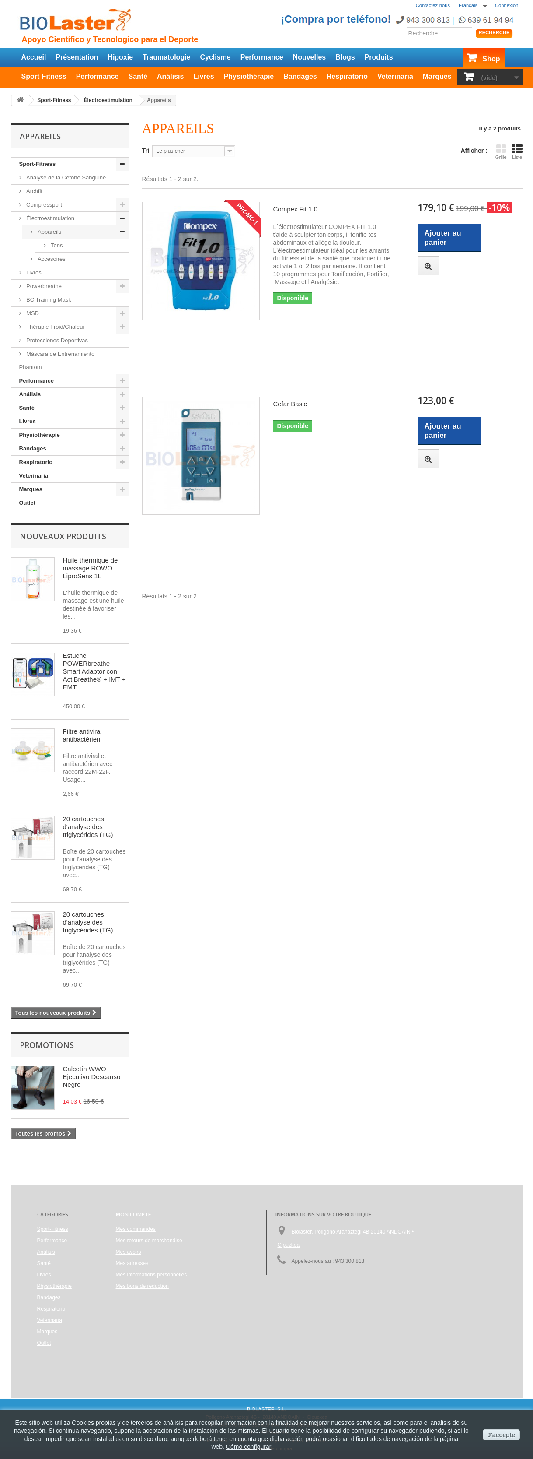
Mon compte (133, 1214)
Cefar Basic (290, 404)
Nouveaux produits (63, 536)
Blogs (345, 57)
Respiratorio (347, 76)
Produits (379, 57)
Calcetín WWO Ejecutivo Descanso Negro (92, 1076)
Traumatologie (166, 57)
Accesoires (51, 259)
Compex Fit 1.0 (295, 209)
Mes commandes (136, 1229)
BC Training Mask (48, 299)
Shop (491, 59)
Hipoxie (120, 57)
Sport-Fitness (43, 76)
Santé (137, 76)
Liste (517, 152)
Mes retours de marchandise (149, 1241)
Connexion (507, 5)
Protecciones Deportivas (56, 340)
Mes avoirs (128, 1252)
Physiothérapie (249, 76)
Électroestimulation (49, 218)
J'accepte (501, 1434)
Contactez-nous (433, 5)
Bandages (300, 76)
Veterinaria (395, 76)
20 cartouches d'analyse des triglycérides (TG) (88, 826)
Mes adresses (132, 1263)
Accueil (33, 57)
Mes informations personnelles (151, 1275)
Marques (437, 76)
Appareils (49, 232)
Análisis (170, 76)
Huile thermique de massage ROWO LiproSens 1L (90, 568)
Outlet (27, 502)
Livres (203, 76)
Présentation (77, 57)
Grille (501, 152)
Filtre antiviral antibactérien (82, 735)
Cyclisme (215, 57)
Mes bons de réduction (142, 1286)
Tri (146, 150)
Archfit (33, 191)
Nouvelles (309, 57)
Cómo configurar (249, 1446)
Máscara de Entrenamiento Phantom (57, 360)
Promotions (47, 1045)
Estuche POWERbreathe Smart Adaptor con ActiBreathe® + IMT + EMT (94, 671)
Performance (261, 57)
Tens (56, 245)
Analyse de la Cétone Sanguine (65, 177)
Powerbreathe (43, 286)
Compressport (43, 204)
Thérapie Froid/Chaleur (55, 326)
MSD (32, 313)
